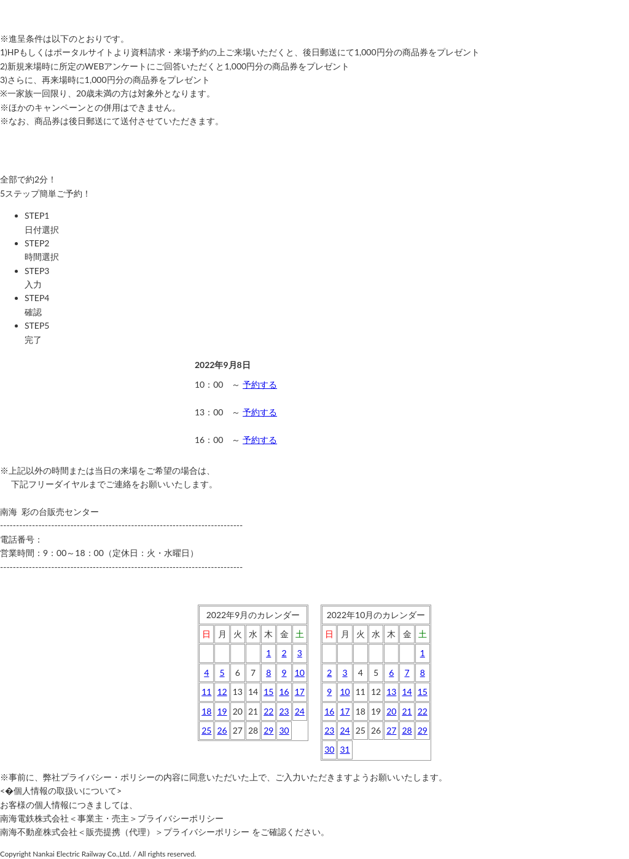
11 (206, 691)
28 (407, 730)
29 (268, 730)
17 (300, 691)
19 (222, 711)
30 (284, 730)
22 (268, 711)
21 (407, 711)
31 (345, 749)
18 (206, 711)
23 (284, 711)
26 (222, 730)
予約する (260, 384)
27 (391, 730)
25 (206, 730)
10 (300, 672)
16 (284, 691)
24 (300, 711)
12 (222, 691)
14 (407, 691)
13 (391, 691)
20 (391, 711)
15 (268, 691)
